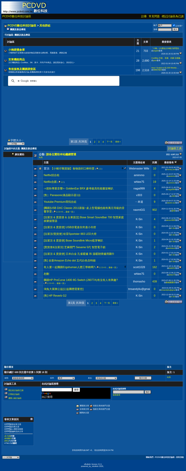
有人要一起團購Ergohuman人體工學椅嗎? (69, 267)
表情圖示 (8, 438)
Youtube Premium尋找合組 (60, 201)
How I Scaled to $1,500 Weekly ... (165, 68)
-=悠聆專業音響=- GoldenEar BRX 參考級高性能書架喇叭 (78, 188)
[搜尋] (63, 81)
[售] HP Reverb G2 (55, 295)
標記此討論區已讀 (15, 390)
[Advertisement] (93, 110)
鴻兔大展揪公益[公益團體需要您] (64, 289)
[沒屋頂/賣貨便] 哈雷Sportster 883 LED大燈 (70, 233)
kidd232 (172, 268)
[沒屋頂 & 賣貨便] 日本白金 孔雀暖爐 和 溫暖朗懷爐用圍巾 (79, 253)
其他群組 (44, 25)
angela (156, 51)
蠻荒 (173, 211)
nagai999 (139, 188)
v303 (139, 195)
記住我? (177, 26)
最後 (118, 142)
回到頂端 (180, 457)
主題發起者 (139, 162)
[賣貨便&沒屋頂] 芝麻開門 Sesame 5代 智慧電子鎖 (74, 247)
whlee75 (139, 181)
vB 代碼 (7, 436)
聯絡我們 (149, 457)
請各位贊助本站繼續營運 (61, 154)
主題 (46, 162)
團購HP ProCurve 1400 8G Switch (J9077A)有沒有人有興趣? (81, 280)
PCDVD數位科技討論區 (16, 16)
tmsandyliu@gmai (139, 289)
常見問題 (154, 16)
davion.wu (171, 203)
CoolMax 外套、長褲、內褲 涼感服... (166, 58)
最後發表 (169, 162)
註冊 (144, 16)
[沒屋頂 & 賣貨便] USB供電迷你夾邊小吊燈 (70, 227)
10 (154, 168)
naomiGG (139, 209)
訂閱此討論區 (14, 394)
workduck (171, 248)
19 (154, 181)
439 (154, 281)
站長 (41, 157)
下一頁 (109, 142)
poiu (155, 60)
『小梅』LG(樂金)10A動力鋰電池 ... (166, 48)
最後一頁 (69, 212)
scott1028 (139, 267)
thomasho (139, 281)
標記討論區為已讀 (173, 16)
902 (154, 209)
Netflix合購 (50, 181)
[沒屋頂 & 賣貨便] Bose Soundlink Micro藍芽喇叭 (73, 240)
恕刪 (46, 273)
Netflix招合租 (51, 175)
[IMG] (6, 441)
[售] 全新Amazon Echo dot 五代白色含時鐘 (70, 260)
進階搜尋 (116, 395)
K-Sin (139, 219)
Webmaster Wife (139, 168)
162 (154, 267)
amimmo (139, 175)
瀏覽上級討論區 (15, 398)
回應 (154, 162)
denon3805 (170, 220)
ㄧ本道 (139, 201)
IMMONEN (157, 70)
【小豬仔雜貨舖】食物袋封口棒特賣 (72, 168)
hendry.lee (171, 169)
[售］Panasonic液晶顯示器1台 (62, 195)
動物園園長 (170, 282)
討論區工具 (175, 148)
